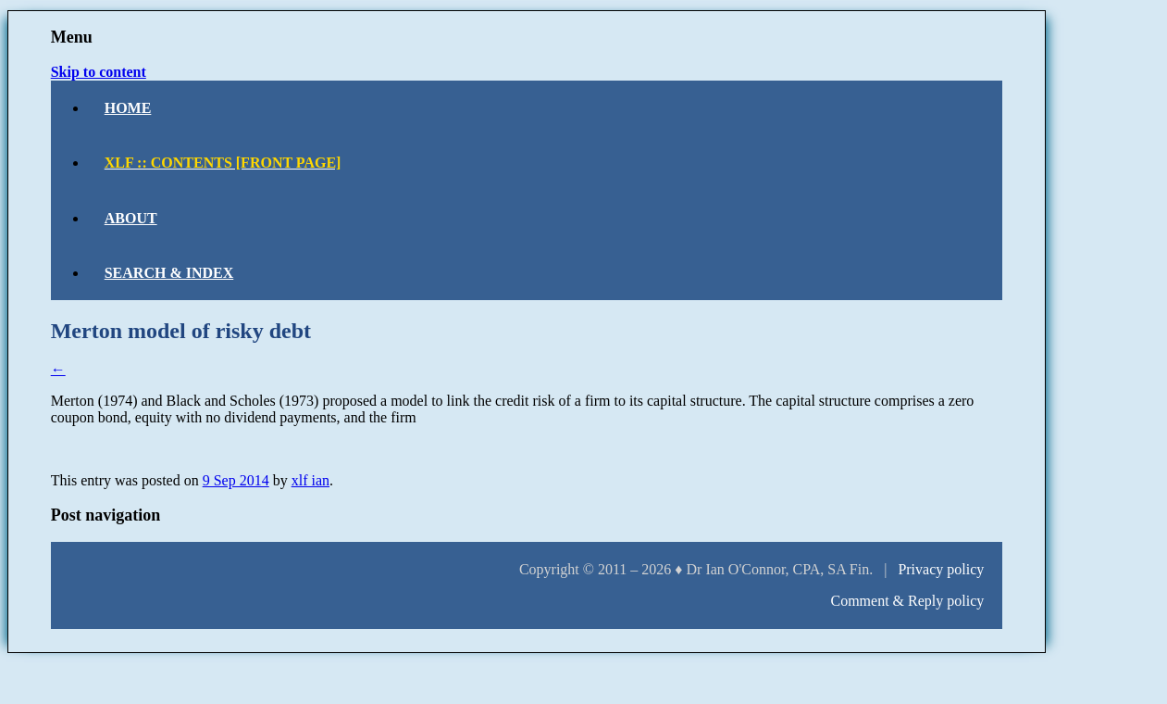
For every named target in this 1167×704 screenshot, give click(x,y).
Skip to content (98, 72)
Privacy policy (941, 569)
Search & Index (169, 273)
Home (128, 108)
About (131, 218)
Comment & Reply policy (908, 601)
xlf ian (310, 480)
